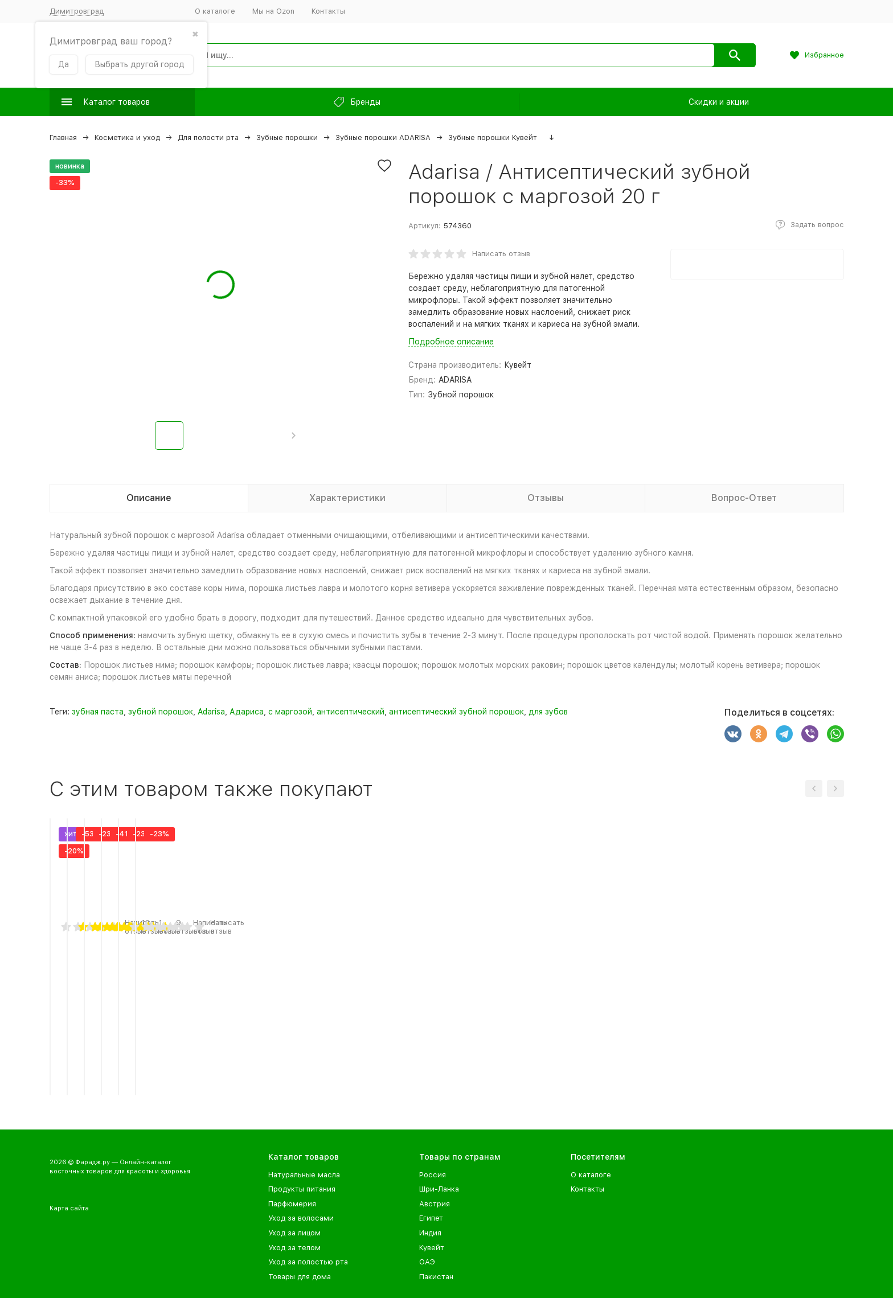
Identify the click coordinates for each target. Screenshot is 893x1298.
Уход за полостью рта (308, 1262)
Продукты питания (301, 1189)
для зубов (548, 711)
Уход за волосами (301, 1218)
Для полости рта (208, 137)
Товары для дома (299, 1276)
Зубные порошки (287, 137)
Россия (432, 1174)
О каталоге (215, 11)
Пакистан (436, 1276)
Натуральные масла (304, 1174)
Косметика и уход (127, 137)
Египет (431, 1218)
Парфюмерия (292, 1204)
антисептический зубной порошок (456, 711)
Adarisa (211, 711)
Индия (430, 1233)
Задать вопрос (817, 224)
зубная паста (98, 711)
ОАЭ (427, 1262)
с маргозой (290, 711)
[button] (293, 435)
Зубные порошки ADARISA (383, 137)
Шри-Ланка (439, 1189)
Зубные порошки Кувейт (492, 137)
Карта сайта (69, 1208)
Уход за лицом (294, 1233)
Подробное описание (451, 341)
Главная (63, 137)
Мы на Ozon (273, 11)
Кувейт (431, 1247)
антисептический (350, 711)
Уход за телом (294, 1247)
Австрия (434, 1204)
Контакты (328, 11)
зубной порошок (160, 711)
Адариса (247, 711)
